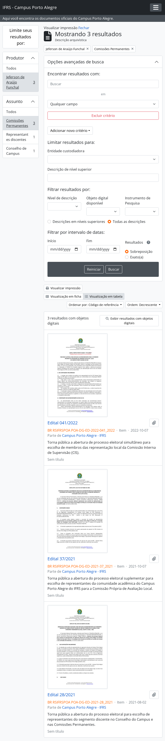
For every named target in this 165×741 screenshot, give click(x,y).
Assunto (14, 101)
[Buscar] (103, 84)
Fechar (83, 27)
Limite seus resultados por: (20, 36)
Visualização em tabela (103, 296)
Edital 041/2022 (62, 422)
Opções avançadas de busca (75, 62)
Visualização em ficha (63, 296)
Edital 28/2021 (61, 694)
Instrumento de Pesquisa (137, 201)
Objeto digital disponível (97, 201)
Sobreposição (141, 251)
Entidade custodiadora (65, 151)
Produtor (15, 58)
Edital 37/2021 (61, 558)
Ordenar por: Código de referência (94, 305)
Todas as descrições (129, 221)
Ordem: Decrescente (142, 305)
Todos (11, 68)
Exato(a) (136, 257)
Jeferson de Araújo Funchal (20, 82)
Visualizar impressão (63, 288)
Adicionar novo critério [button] (68, 130)
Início (51, 241)
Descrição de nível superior (69, 169)
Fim (89, 241)
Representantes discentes (20, 137)
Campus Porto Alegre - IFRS (84, 435)
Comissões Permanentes (20, 123)
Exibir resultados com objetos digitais (129, 320)
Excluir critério (103, 115)
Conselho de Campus (20, 151)
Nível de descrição (62, 198)
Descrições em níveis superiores (79, 221)
